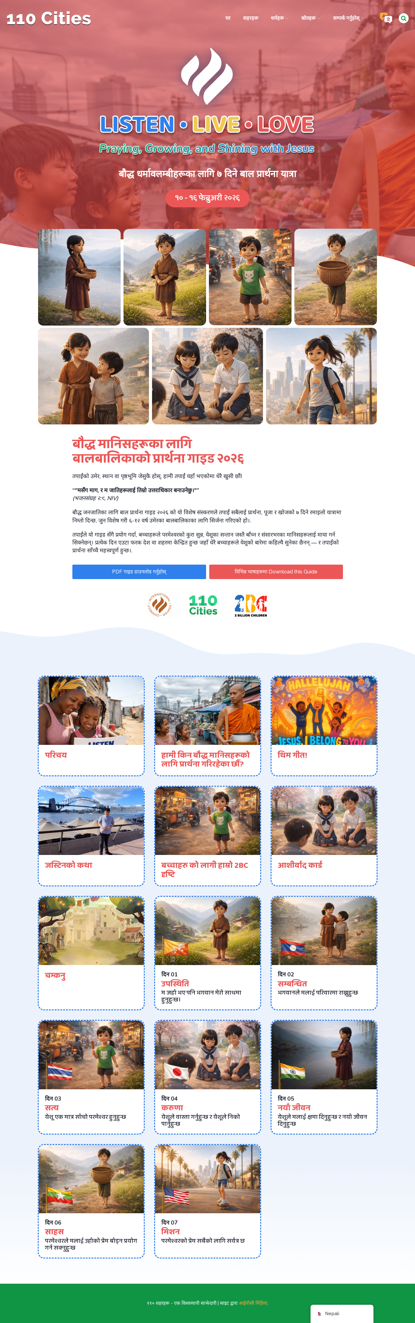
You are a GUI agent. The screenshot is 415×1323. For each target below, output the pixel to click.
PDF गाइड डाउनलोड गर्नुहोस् (139, 572)
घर (227, 18)
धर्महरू (279, 18)
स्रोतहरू (310, 18)
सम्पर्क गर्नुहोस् (348, 18)
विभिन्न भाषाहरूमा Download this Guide (276, 572)
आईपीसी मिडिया (253, 1303)
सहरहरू (249, 18)
